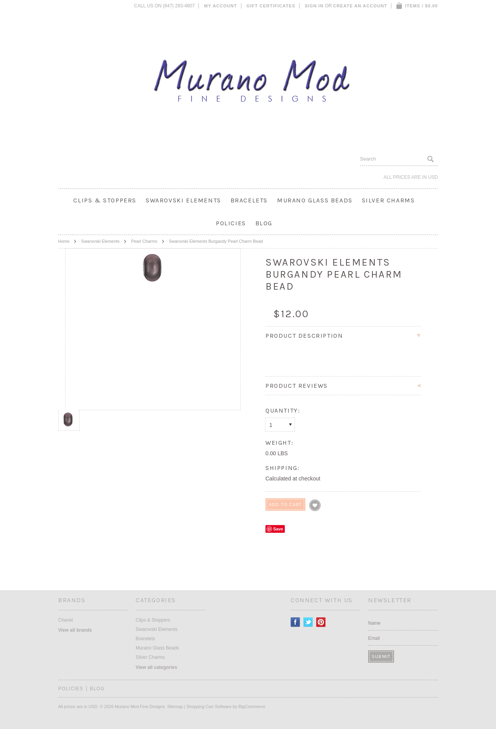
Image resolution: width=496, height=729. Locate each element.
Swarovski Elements (183, 200)
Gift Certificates (270, 5)
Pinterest (321, 622)
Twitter (308, 622)
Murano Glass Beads (315, 200)
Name (374, 623)
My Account (220, 5)
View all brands (75, 630)
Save (278, 529)
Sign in (314, 5)
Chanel (65, 620)
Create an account (360, 5)
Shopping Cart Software (209, 706)
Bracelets (249, 200)
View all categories (156, 667)
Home (63, 241)
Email (374, 638)
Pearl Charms (144, 241)
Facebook (295, 622)
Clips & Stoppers (104, 200)
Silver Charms (388, 200)
